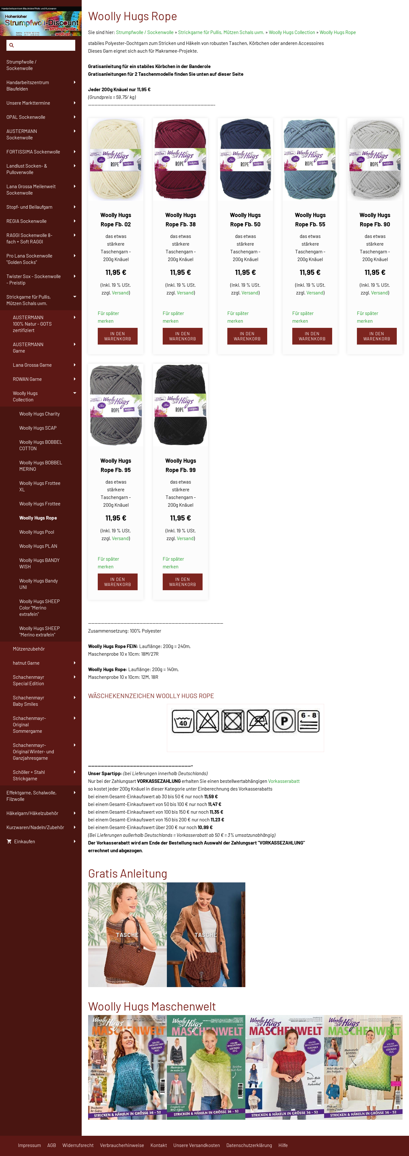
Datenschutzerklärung (249, 1145)
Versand (120, 292)
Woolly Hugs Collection (292, 32)
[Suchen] (40, 45)
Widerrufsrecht (78, 1145)
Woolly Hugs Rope (338, 32)
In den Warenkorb (117, 336)
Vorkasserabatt (284, 781)
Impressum (29, 1145)
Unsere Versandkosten (196, 1145)
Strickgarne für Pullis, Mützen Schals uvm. (221, 32)
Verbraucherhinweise (122, 1145)
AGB (51, 1145)
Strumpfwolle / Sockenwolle (145, 32)
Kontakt (158, 1145)
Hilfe (283, 1145)
